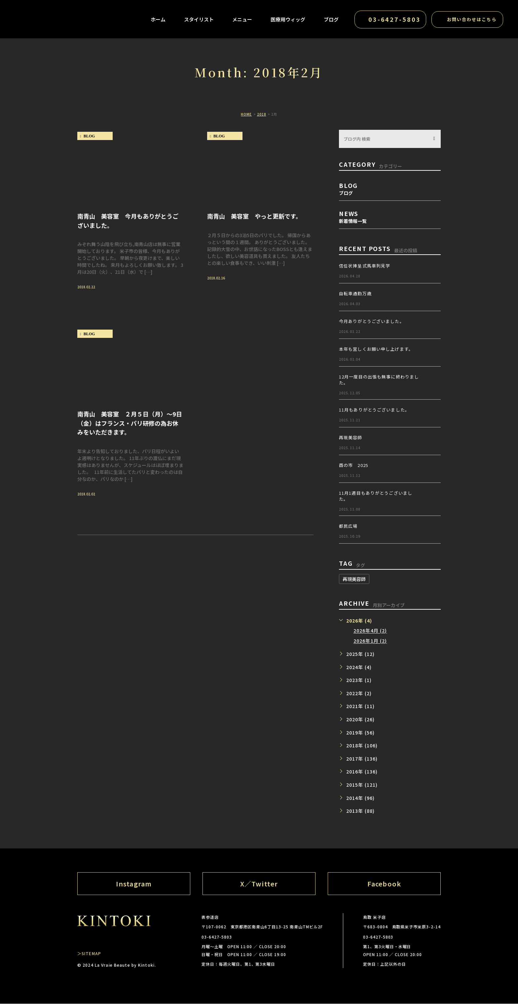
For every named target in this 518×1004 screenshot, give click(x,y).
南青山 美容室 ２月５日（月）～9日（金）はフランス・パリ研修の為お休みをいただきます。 (129, 423)
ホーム (157, 20)
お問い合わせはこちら (471, 20)
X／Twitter (259, 883)
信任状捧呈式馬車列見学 (364, 266)
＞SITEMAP (89, 953)
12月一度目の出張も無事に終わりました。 (379, 380)
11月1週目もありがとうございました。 (375, 496)
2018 (261, 114)
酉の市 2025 (353, 465)
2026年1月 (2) (370, 641)
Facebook (384, 883)
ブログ (330, 20)
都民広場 (348, 526)
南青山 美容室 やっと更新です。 (254, 215)
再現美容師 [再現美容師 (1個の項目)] (354, 579)
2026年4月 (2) (370, 631)
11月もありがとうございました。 (374, 410)
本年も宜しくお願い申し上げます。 (376, 349)
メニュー (241, 20)
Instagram (134, 883)
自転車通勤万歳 (355, 293)
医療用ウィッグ (287, 20)
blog (89, 136)
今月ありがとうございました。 (371, 321)
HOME (246, 114)
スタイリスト (198, 20)
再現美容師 (350, 437)
